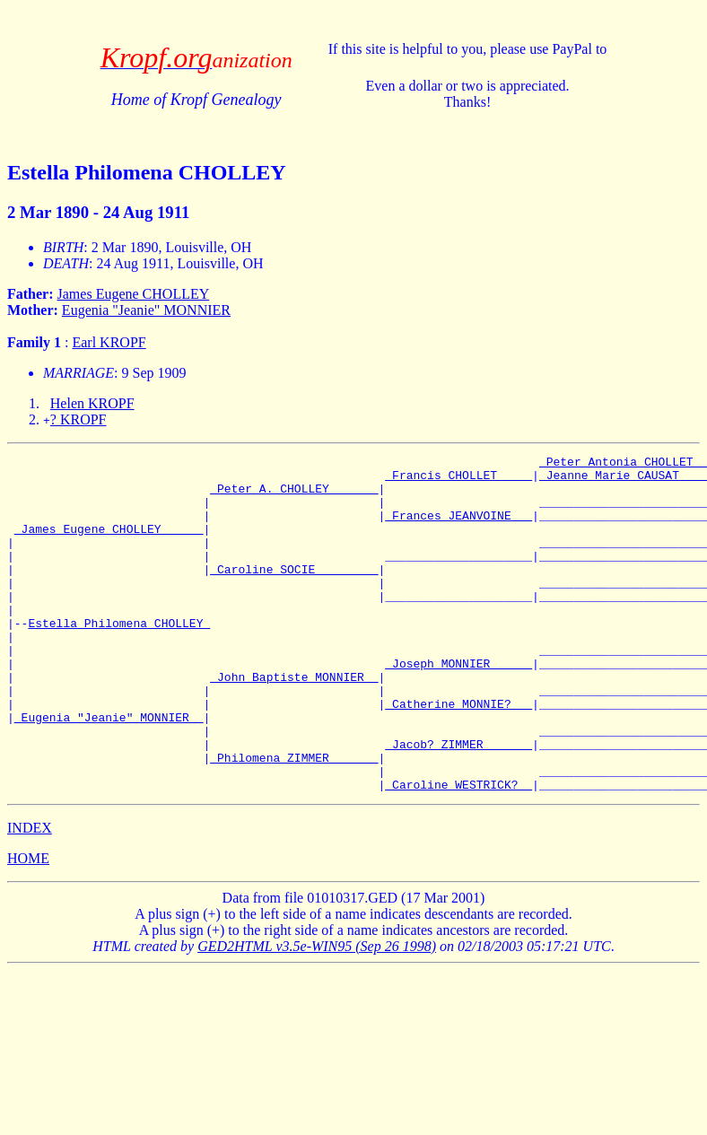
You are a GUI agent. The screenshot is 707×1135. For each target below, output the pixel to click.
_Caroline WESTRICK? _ (458, 851)
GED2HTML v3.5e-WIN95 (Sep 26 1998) (316, 1013)
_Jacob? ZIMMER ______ (458, 803)
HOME (28, 925)
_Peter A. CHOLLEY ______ (294, 496)
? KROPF (78, 419)
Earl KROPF (108, 342)
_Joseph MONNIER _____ (458, 706)
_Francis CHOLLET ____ (458, 480)
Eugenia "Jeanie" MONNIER (146, 310)
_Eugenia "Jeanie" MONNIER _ (109, 771)
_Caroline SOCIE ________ (294, 593)
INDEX (29, 895)
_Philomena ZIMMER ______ (294, 819)
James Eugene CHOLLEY (133, 293)
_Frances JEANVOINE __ (458, 528)
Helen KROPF (92, 403)
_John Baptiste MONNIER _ (294, 722)
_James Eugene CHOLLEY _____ (109, 545)
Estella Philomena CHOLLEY (119, 658)
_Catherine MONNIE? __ (458, 754)
